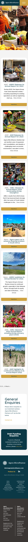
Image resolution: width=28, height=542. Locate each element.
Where (20, 484)
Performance (8, 485)
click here (19, 446)
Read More (14, 104)
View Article (17, 98)
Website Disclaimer (20, 490)
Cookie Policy (21, 492)
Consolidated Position (8, 489)
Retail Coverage (8, 487)
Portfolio (8, 484)
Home (8, 481)
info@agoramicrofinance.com (14, 468)
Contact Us (8, 420)
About (8, 482)
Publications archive (20, 487)
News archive (21, 485)
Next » (8, 386)
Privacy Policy (8, 490)
